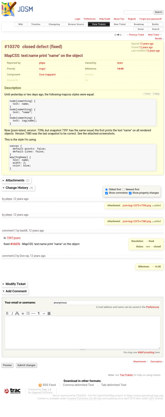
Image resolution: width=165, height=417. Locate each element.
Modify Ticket (15, 295)
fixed (56, 46)
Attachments (18, 191)
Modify (158, 38)
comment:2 (9, 266)
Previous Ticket (136, 34)
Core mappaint (47, 74)
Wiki (20, 24)
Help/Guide (104, 19)
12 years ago (147, 43)
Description (156, 378)
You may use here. (141, 369)
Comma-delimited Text (78, 402)
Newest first (132, 200)
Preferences (90, 19)
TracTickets (126, 391)
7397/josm (13, 248)
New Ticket (120, 24)
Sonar (141, 29)
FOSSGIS (81, 412)
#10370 (11, 46)
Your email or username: (20, 313)
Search (155, 29)
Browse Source (76, 24)
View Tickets (99, 24)
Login (77, 19)
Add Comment (16, 302)
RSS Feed (49, 402)
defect (42, 46)
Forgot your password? (151, 19)
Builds (155, 24)
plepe (42, 62)
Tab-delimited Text (113, 402)
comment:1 (9, 241)
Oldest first (115, 200)
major (42, 68)
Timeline (35, 24)
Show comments (118, 203)
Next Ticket (153, 34)
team (120, 62)
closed (28, 46)
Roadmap (139, 24)
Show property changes (145, 203)
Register (132, 19)
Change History (19, 198)
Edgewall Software (42, 409)
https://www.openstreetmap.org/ (145, 412)
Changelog (54, 24)
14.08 (120, 68)
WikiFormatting (146, 369)
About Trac (119, 19)
